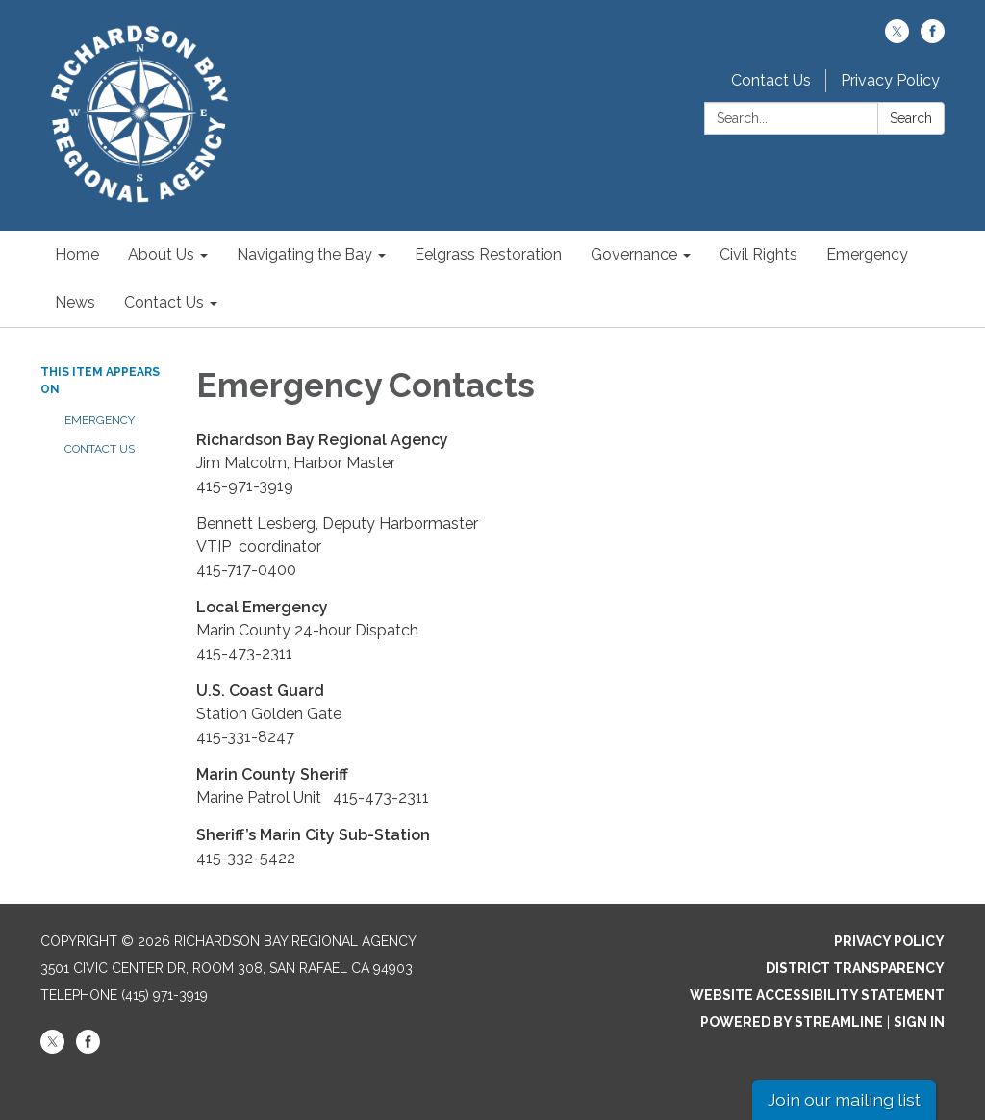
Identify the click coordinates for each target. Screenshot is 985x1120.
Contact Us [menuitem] (164, 302)
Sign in (919, 1022)
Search (911, 118)
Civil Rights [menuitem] (758, 254)
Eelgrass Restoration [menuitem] (488, 254)
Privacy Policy (890, 80)
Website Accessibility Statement (817, 995)
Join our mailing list (844, 1099)
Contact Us (771, 80)
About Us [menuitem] (161, 254)
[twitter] (897, 38)
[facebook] (933, 38)
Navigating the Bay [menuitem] (304, 254)
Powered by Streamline (791, 1022)
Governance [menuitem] (634, 254)
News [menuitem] (75, 302)
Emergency (99, 420)
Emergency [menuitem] (867, 254)
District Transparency (855, 968)
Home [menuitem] (77, 254)
